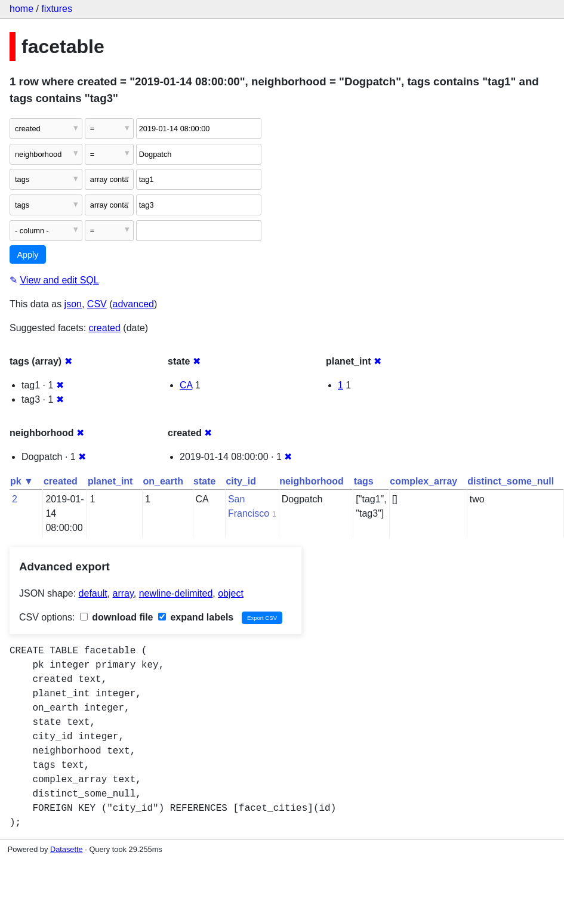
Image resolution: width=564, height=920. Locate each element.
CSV (97, 304)
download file (116, 617)
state (204, 481)
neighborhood (311, 481)
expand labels (195, 617)
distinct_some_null (510, 481)
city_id (241, 481)
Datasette (66, 849)
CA (186, 385)
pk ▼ (21, 481)
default (93, 593)
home (21, 9)
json (73, 304)
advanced (133, 304)
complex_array (423, 481)
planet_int (110, 481)
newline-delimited (176, 593)
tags (364, 481)
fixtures (56, 9)
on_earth (163, 481)
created (105, 328)
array (123, 593)
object (231, 593)
